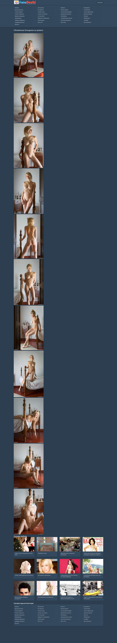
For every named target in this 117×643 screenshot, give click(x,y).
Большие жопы (19, 608)
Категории (99, 2)
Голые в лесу (41, 610)
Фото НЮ (63, 621)
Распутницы (41, 619)
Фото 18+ (40, 621)
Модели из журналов (43, 617)
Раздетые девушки (20, 619)
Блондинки (87, 606)
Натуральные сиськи (66, 617)
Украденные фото (19, 621)
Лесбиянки (64, 615)
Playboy (17, 606)
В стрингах (41, 608)
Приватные (87, 617)
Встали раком (64, 608)
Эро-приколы (87, 621)
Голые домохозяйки (66, 610)
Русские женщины (66, 619)
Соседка (86, 619)
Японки (17, 623)
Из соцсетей (41, 615)
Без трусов (41, 606)
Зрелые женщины (19, 615)
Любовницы (18, 617)
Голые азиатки (19, 610)
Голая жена (87, 608)
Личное (86, 615)
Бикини (63, 606)
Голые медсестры (88, 610)
